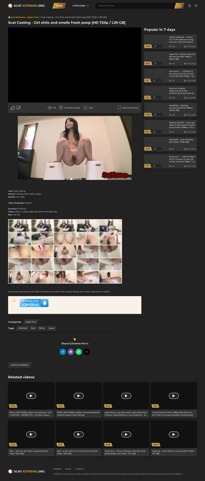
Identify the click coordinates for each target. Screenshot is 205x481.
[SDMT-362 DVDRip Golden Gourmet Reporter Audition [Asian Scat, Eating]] (79, 400)
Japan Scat (33, 17)
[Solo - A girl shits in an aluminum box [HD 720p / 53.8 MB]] (79, 438)
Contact (79, 469)
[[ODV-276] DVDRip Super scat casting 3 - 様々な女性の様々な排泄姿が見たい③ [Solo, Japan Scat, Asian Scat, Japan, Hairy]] (31, 400)
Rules (68, 469)
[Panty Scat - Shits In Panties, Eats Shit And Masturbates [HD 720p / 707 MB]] (126, 438)
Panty (42, 328)
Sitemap (57, 469)
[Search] (179, 6)
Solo (33, 328)
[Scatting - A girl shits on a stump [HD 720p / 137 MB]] (174, 438)
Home (59, 5)
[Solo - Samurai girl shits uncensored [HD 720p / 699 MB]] (31, 438)
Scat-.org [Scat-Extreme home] (29, 5)
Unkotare (22, 328)
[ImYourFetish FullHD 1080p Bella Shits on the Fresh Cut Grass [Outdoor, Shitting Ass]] (174, 400)
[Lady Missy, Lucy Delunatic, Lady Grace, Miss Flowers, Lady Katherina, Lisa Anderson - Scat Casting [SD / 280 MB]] (126, 400)
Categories (79, 5)
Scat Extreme (18, 17)
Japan (52, 328)
